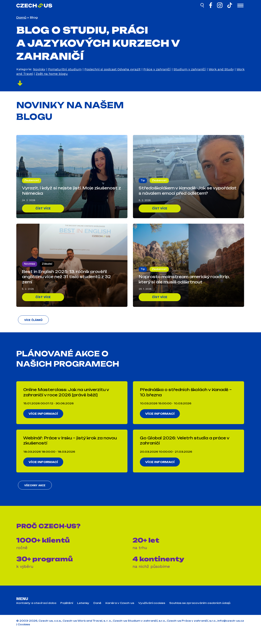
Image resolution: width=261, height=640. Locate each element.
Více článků (32, 322)
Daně (97, 613)
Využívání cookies (151, 613)
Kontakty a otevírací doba (36, 613)
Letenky (83, 613)
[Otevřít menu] (240, 5)
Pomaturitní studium (65, 69)
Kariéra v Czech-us (119, 613)
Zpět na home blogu (52, 74)
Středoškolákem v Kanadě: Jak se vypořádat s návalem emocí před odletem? (188, 190)
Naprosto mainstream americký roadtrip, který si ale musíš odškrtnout (184, 278)
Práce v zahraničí (157, 69)
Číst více (43, 208)
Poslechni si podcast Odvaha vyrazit (112, 69)
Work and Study (221, 69)
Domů (21, 17)
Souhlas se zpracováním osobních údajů (199, 613)
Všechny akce (34, 494)
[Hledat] (202, 5)
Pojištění (66, 613)
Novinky (39, 69)
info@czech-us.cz (230, 630)
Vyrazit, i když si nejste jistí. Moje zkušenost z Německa (71, 190)
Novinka (29, 262)
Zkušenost (31, 179)
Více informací (45, 418)
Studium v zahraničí (190, 69)
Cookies (24, 634)
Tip (143, 179)
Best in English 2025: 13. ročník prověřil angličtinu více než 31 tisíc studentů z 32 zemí (66, 275)
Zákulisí (47, 262)
